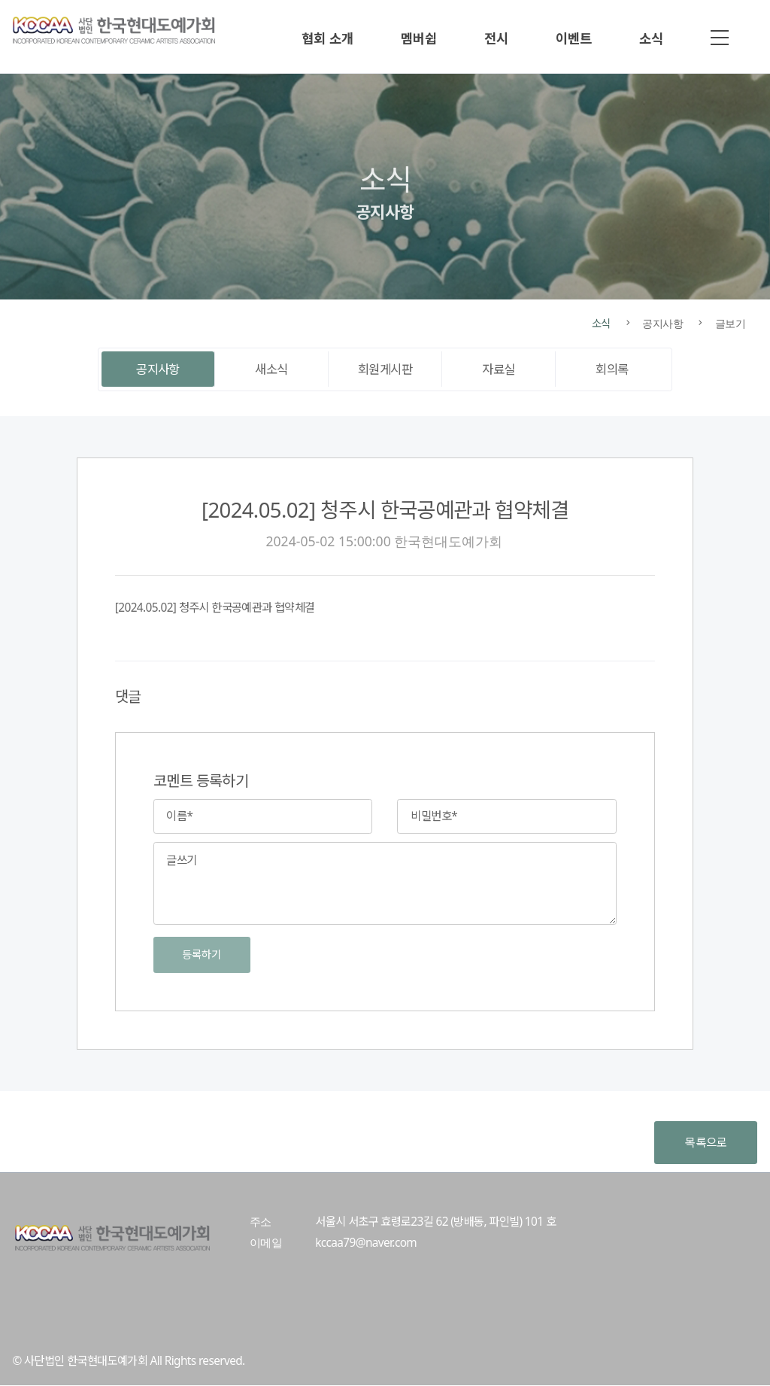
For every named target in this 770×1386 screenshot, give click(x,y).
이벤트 (574, 38)
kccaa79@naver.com (366, 1243)
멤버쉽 (419, 38)
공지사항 (158, 369)
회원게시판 (385, 369)
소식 (651, 38)
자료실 (498, 369)
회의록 (612, 369)
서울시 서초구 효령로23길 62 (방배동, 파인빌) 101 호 (435, 1221)
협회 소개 (327, 38)
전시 (496, 38)
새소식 (271, 369)
